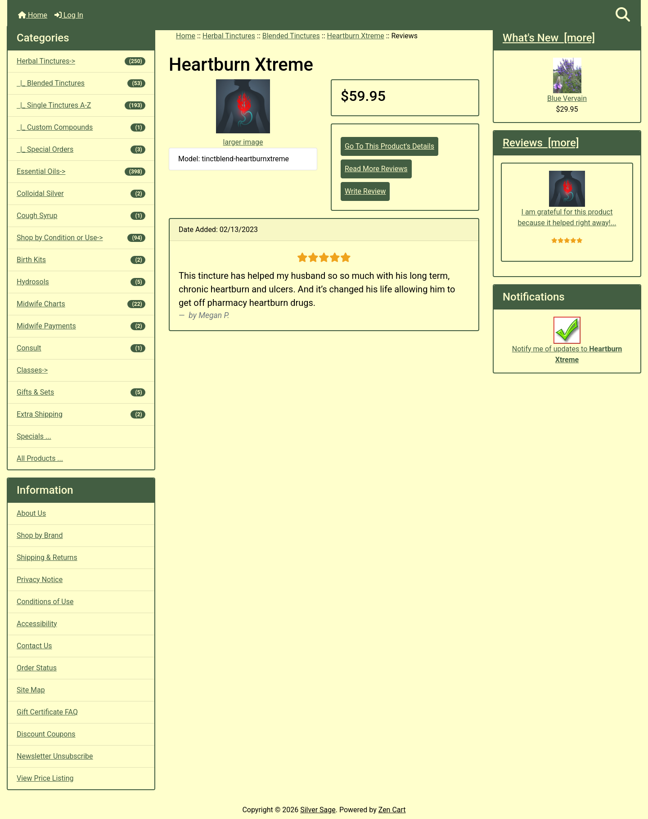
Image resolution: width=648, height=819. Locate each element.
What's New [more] (549, 38)
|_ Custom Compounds (81, 127)
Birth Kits (81, 259)
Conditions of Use (45, 601)
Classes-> (32, 370)
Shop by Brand (40, 535)
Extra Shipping (81, 414)
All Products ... (40, 458)
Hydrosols (81, 282)
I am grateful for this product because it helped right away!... (567, 199)
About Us (31, 513)
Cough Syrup (81, 215)
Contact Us (34, 646)
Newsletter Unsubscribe (55, 756)
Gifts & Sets (81, 392)
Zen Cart (392, 809)
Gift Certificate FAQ (47, 712)
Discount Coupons (46, 734)
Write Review (365, 191)
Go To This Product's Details (389, 146)
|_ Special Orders (81, 149)
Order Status (37, 668)
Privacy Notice (40, 579)
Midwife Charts (81, 304)
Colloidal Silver (81, 193)
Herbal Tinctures (228, 36)
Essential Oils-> (81, 171)
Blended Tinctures (291, 36)
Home (32, 15)
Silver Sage (317, 809)
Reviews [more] (541, 142)
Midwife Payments (81, 326)
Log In (68, 15)
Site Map (31, 690)
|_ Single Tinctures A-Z (81, 105)
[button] (623, 15)
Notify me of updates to (567, 344)
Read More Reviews (376, 168)
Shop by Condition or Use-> (81, 237)
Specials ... (34, 436)
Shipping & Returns (47, 557)
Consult (81, 348)
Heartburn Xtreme (355, 36)
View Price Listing (45, 778)
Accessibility (37, 623)
